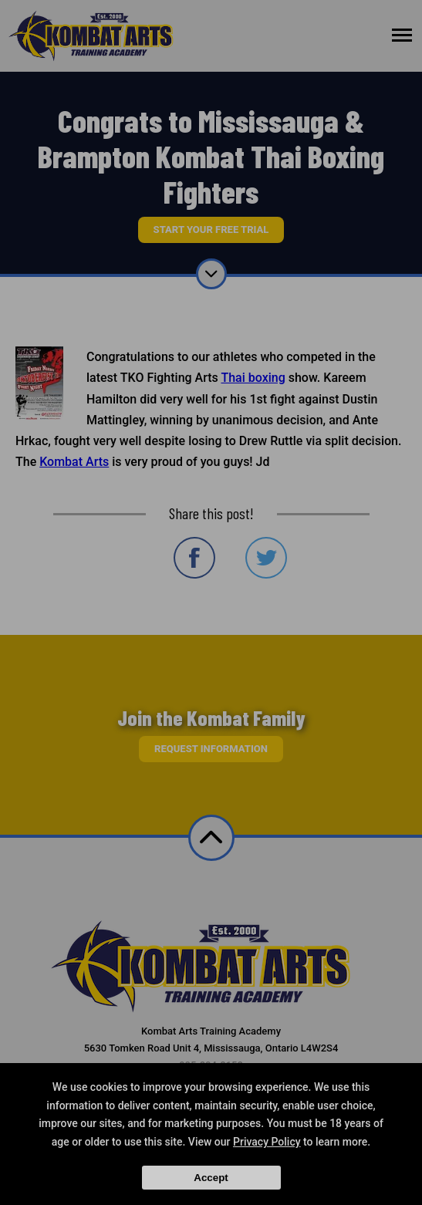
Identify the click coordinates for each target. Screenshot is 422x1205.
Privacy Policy (267, 1142)
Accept (211, 1177)
